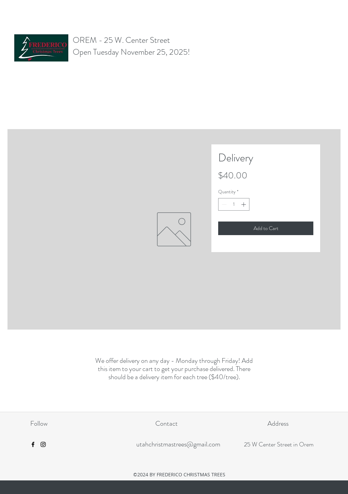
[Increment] (244, 204)
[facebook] (33, 444)
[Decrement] (223, 204)
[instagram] (43, 444)
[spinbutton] (234, 204)
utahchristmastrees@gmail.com (178, 444)
